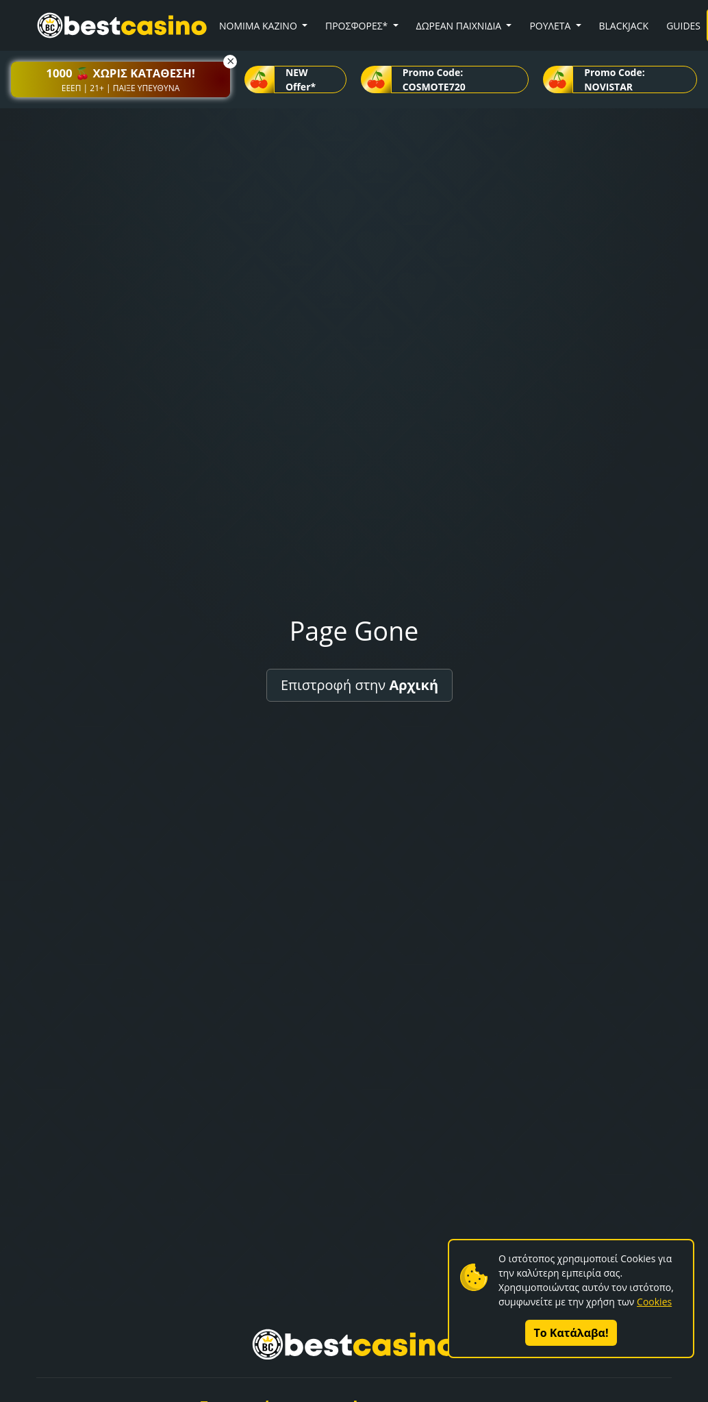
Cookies (654, 1301)
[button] (120, 79)
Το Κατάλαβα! (571, 1332)
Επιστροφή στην (359, 685)
